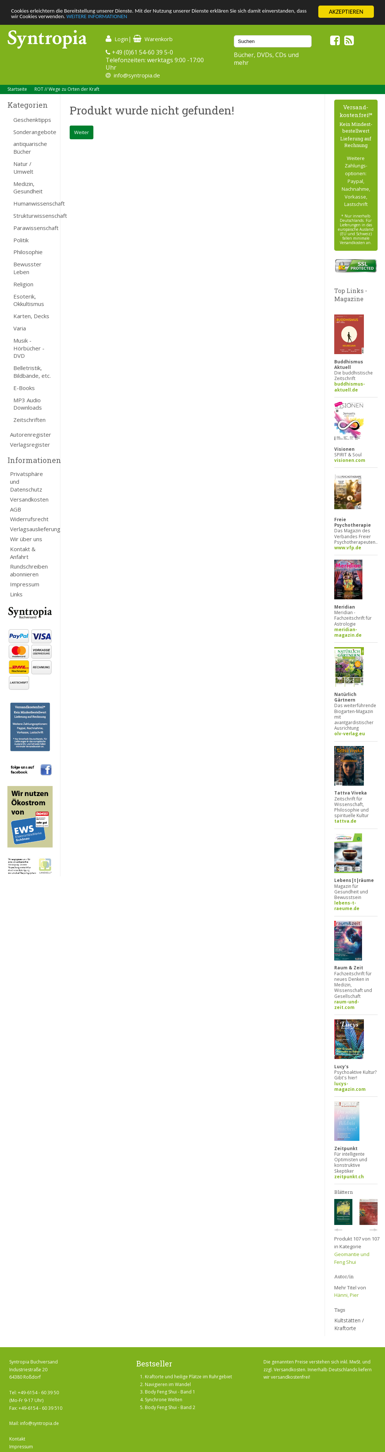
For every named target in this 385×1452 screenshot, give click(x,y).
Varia (19, 328)
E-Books (24, 388)
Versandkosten (29, 499)
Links (16, 594)
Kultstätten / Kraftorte (349, 1324)
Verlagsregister (30, 444)
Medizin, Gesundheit (28, 187)
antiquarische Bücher (30, 147)
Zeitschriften (29, 419)
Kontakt (17, 1439)
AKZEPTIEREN (346, 12)
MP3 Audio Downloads (27, 404)
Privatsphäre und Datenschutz (26, 481)
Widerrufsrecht (29, 519)
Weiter (81, 132)
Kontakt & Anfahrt (23, 552)
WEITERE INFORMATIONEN (160, 18)
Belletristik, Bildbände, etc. (32, 371)
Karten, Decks (31, 316)
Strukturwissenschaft (33, 215)
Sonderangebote (33, 132)
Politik (21, 240)
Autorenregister (30, 434)
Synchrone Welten (163, 1399)
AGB (15, 509)
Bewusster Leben (27, 268)
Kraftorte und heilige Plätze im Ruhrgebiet (188, 1376)
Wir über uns (26, 539)
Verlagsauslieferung (31, 529)
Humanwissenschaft (33, 203)
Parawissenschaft (33, 228)
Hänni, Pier (346, 1295)
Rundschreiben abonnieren (29, 570)
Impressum (24, 584)
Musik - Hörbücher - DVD (28, 348)
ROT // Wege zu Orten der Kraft (66, 89)
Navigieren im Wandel (168, 1384)
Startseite (17, 89)
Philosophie (28, 252)
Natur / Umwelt (23, 167)
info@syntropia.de (137, 75)
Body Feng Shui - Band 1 (170, 1392)
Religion (23, 284)
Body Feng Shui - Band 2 (170, 1407)
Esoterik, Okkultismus (28, 300)
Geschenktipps (32, 119)
